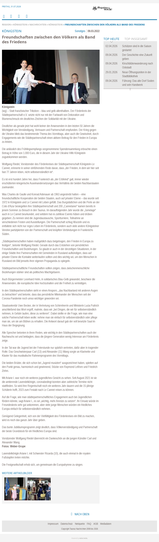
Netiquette (80, 523)
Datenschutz (67, 523)
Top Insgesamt (135, 89)
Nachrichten (37, 24)
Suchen (18, 18)
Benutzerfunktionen (26, 18)
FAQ (89, 523)
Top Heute (111, 89)
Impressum (53, 523)
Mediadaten (105, 523)
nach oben (81, 514)
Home (4, 18)
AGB (95, 523)
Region (6, 24)
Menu (11, 18)
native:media (83, 538)
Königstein (20, 24)
